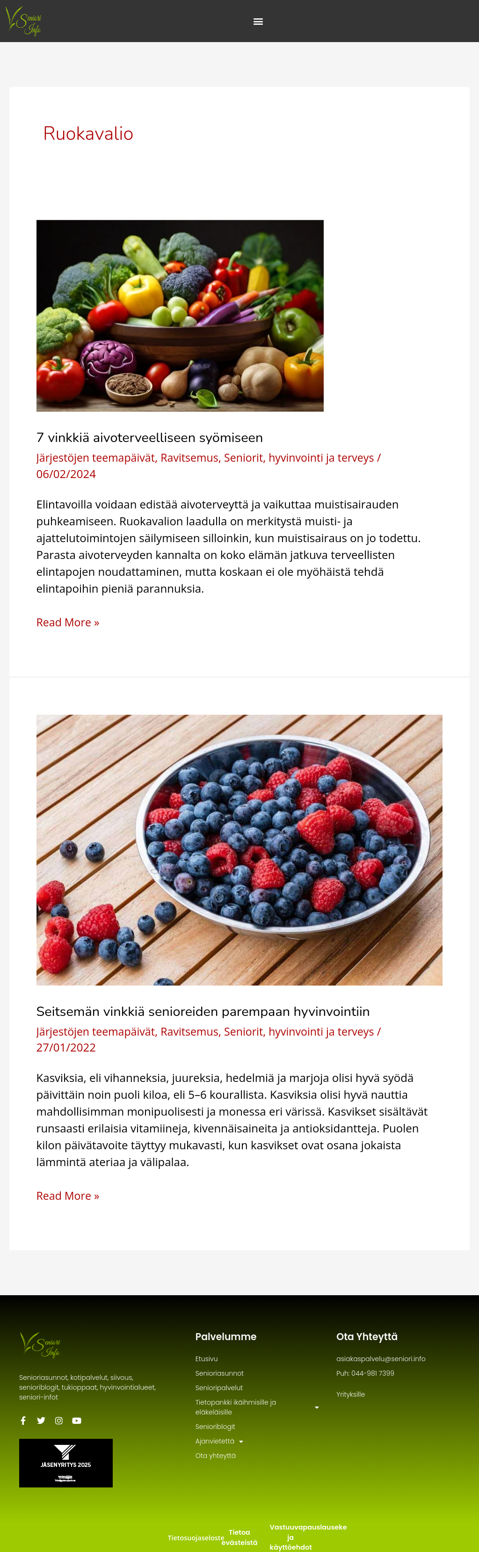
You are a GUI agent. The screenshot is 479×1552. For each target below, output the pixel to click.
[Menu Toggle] (258, 21)
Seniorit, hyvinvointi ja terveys (309, 457)
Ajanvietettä (219, 1441)
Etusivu (207, 1358)
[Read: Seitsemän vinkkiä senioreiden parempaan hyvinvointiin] (239, 848)
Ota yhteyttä (216, 1455)
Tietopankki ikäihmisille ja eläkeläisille (257, 1407)
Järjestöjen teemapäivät (98, 457)
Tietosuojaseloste (195, 1537)
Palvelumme (229, 1336)
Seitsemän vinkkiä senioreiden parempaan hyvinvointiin (209, 1011)
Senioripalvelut (219, 1387)
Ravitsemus (195, 457)
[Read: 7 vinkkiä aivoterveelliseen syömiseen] (180, 314)
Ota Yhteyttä (369, 1336)
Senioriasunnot (220, 1373)
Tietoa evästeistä (239, 1537)
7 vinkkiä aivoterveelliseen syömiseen (154, 437)
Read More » (69, 622)
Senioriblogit (215, 1426)
